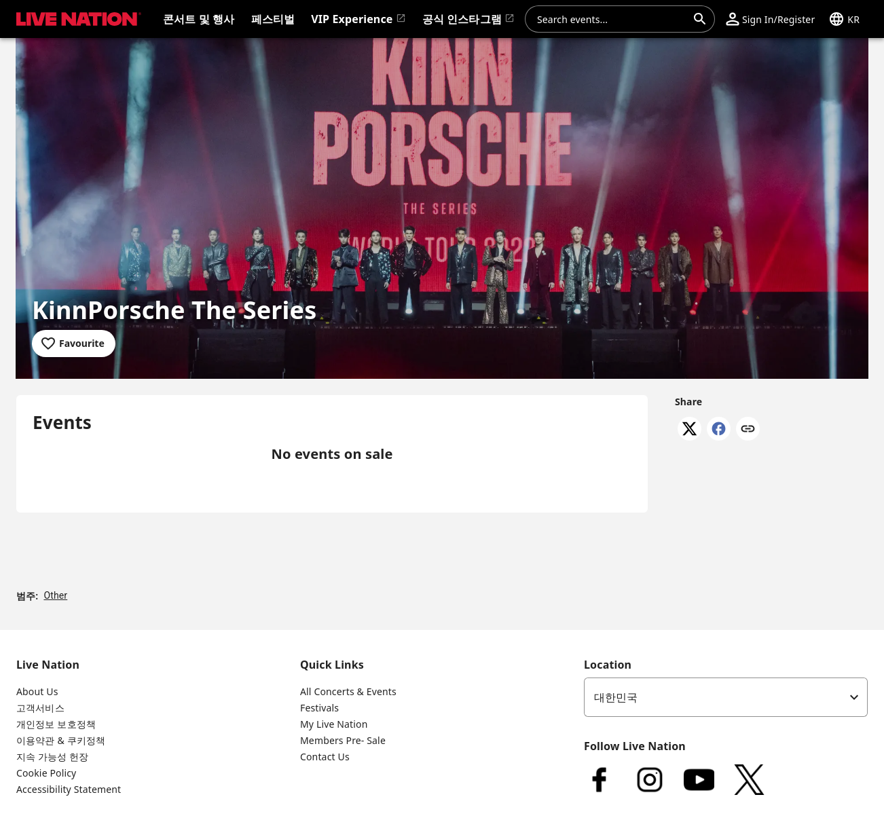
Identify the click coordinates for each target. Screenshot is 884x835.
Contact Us (325, 756)
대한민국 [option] (616, 697)
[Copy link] (748, 430)
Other (55, 595)
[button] (770, 19)
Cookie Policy (46, 772)
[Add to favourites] (73, 343)
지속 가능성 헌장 (52, 756)
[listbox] (726, 697)
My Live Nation (333, 724)
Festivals (319, 707)
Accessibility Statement (68, 789)
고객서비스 (40, 707)
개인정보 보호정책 (56, 724)
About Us (37, 691)
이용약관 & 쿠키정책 (60, 740)
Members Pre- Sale (343, 740)
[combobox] (612, 19)
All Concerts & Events (348, 691)
